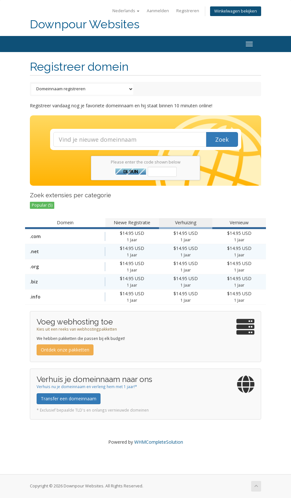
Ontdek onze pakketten (65, 350)
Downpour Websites (84, 24)
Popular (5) (42, 205)
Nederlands (125, 10)
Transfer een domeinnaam (68, 399)
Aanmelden (158, 10)
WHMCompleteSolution (158, 442)
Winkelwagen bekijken (235, 11)
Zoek (222, 139)
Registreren (187, 10)
